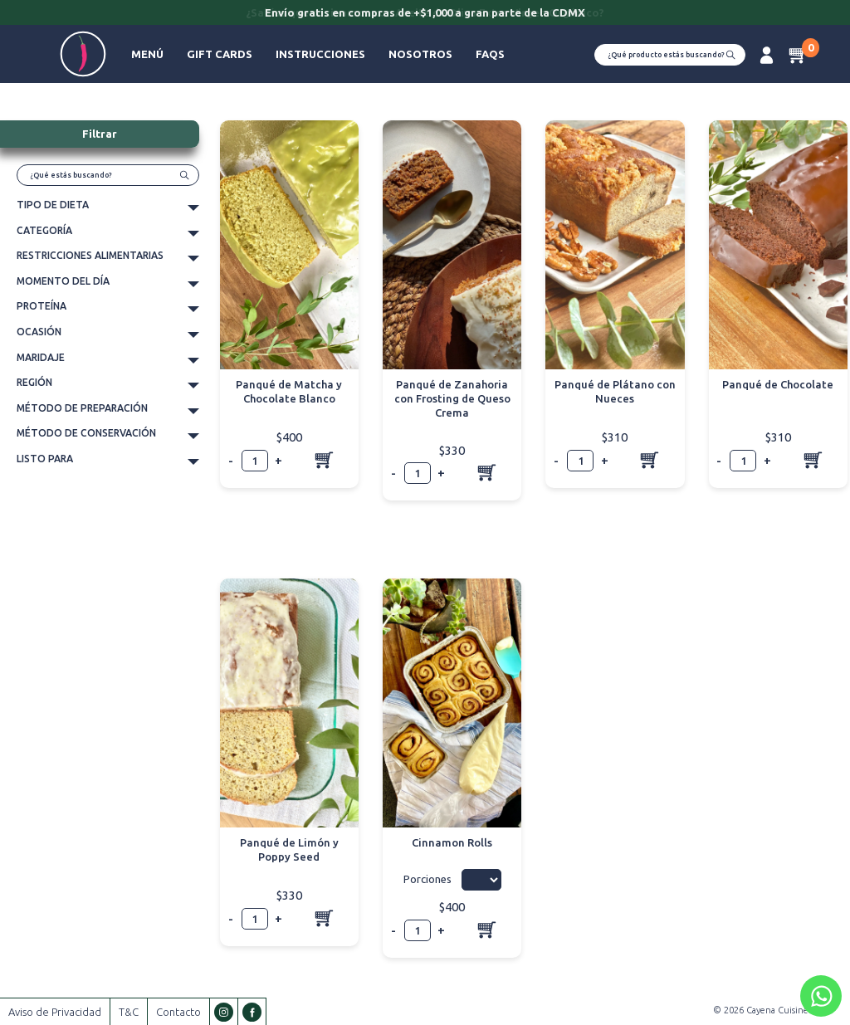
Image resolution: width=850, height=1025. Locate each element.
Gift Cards (219, 54)
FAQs (490, 54)
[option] (425, 14)
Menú (147, 54)
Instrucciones (320, 54)
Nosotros (420, 54)
